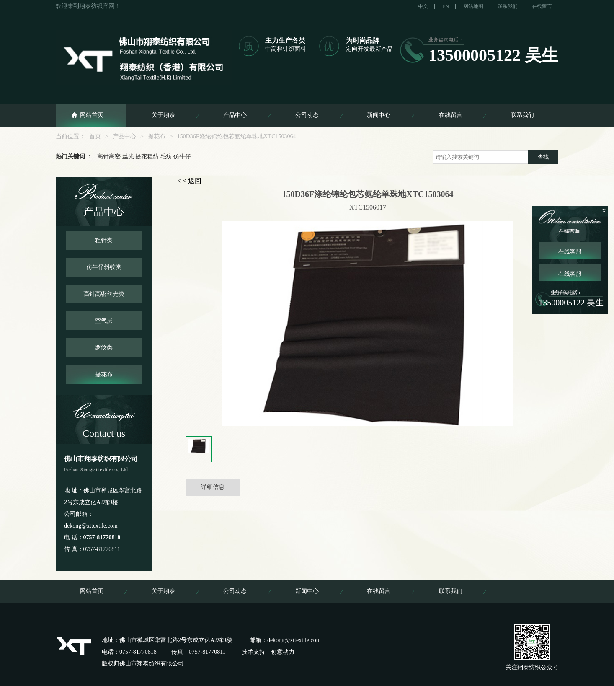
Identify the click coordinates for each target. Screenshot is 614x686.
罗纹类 (104, 347)
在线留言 (542, 6)
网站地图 (473, 6)
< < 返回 (189, 180)
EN (445, 6)
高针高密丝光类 (103, 294)
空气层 (104, 321)
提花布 (156, 136)
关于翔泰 (163, 115)
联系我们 (508, 6)
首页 (95, 136)
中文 (423, 6)
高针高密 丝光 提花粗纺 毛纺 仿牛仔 (144, 156)
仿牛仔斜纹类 (103, 267)
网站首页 (91, 115)
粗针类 (104, 240)
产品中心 (235, 115)
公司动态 (307, 115)
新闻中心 (378, 115)
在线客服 (570, 252)
